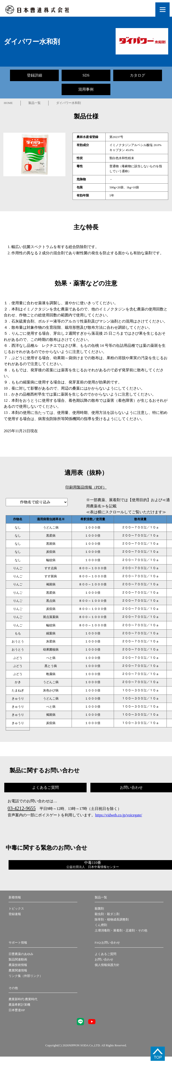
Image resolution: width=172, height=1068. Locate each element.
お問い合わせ (104, 959)
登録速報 (15, 914)
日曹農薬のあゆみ (21, 954)
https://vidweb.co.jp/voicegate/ (118, 815)
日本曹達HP (17, 1010)
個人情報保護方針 (107, 965)
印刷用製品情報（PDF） (86, 487)
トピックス (16, 908)
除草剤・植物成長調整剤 (112, 919)
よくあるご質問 (105, 954)
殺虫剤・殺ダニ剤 (107, 914)
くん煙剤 (101, 925)
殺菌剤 (99, 908)
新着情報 (15, 897)
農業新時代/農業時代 (23, 999)
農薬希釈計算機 (19, 1004)
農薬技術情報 (18, 965)
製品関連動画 (18, 959)
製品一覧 (34, 103)
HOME (8, 103)
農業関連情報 (18, 970)
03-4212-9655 (22, 808)
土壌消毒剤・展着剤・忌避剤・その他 (121, 930)
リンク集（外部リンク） (26, 976)
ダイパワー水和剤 (68, 103)
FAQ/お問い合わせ (107, 942)
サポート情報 (18, 942)
